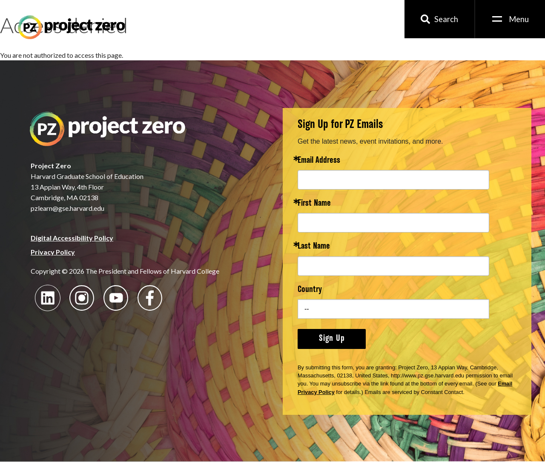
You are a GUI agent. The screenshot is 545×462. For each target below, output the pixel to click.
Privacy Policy (53, 252)
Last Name (314, 247)
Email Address (319, 161)
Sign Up (332, 339)
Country (310, 290)
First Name (314, 204)
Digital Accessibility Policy (72, 238)
